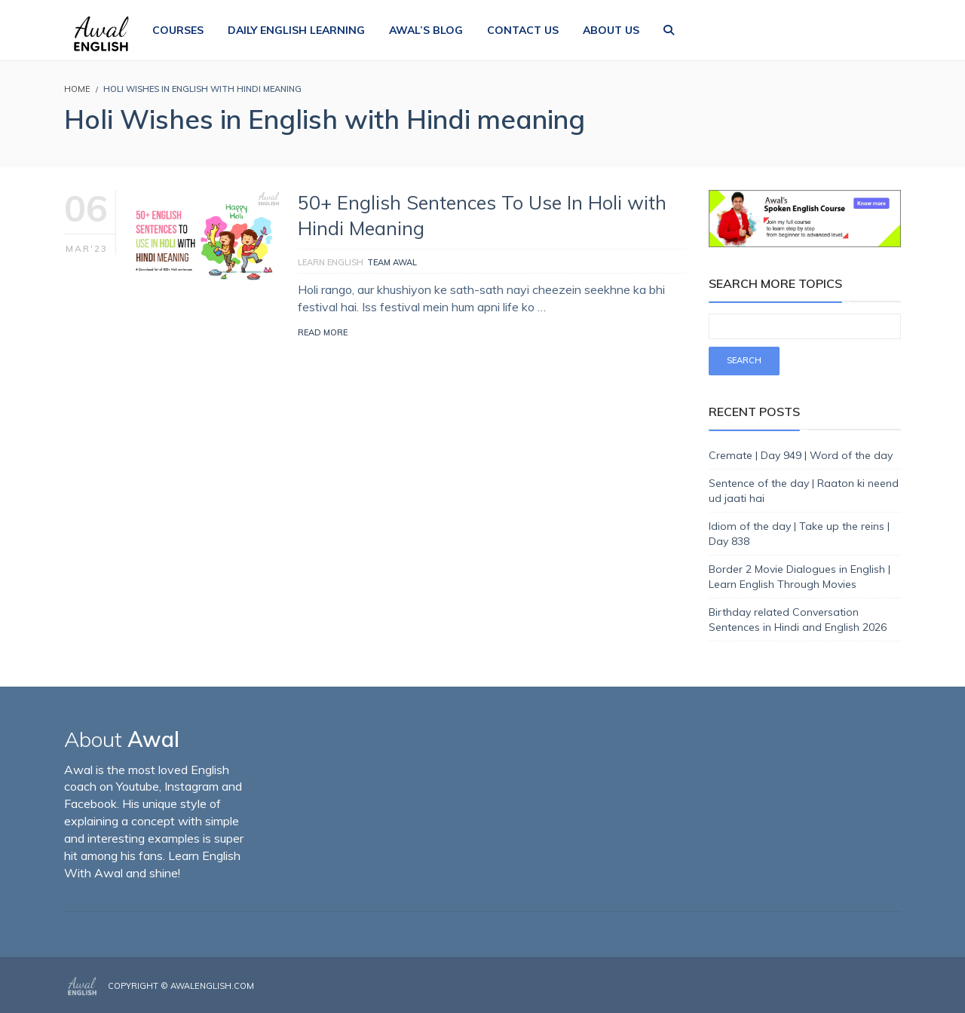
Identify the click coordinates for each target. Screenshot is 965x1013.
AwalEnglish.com (212, 986)
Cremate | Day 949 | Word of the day (801, 455)
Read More (323, 332)
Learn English (330, 262)
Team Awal (392, 262)
